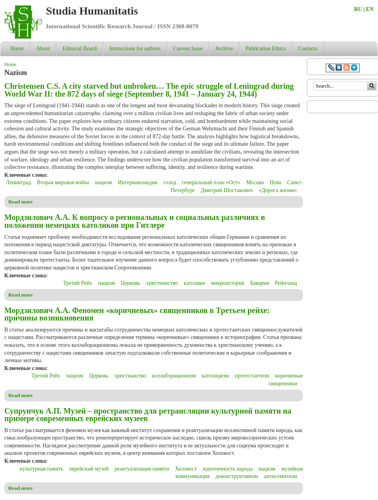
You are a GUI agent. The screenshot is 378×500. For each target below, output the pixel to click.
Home (17, 48)
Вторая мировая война (63, 182)
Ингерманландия (137, 182)
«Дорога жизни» (278, 190)
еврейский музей (88, 469)
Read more (20, 202)
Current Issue (188, 48)
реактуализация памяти (141, 469)
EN (369, 9)
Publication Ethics (266, 48)
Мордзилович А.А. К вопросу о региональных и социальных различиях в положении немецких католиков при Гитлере (134, 221)
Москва (255, 182)
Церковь (130, 283)
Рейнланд (286, 283)
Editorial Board (79, 48)
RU (358, 9)
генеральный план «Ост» (211, 182)
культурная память (41, 469)
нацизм (103, 182)
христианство (162, 283)
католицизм (215, 376)
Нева (275, 182)
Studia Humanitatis (92, 11)
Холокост (186, 469)
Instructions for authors (135, 48)
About (43, 48)
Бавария (259, 283)
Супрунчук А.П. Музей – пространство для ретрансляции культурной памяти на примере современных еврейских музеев (147, 415)
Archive (224, 48)
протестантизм (252, 376)
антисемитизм (280, 476)
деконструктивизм (236, 476)
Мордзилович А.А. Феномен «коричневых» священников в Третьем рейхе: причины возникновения (137, 314)
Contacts (307, 48)
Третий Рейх (77, 283)
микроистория (227, 283)
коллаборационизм (174, 376)
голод (169, 182)
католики (194, 283)
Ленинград (18, 182)
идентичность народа (228, 469)
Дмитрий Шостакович (227, 190)
